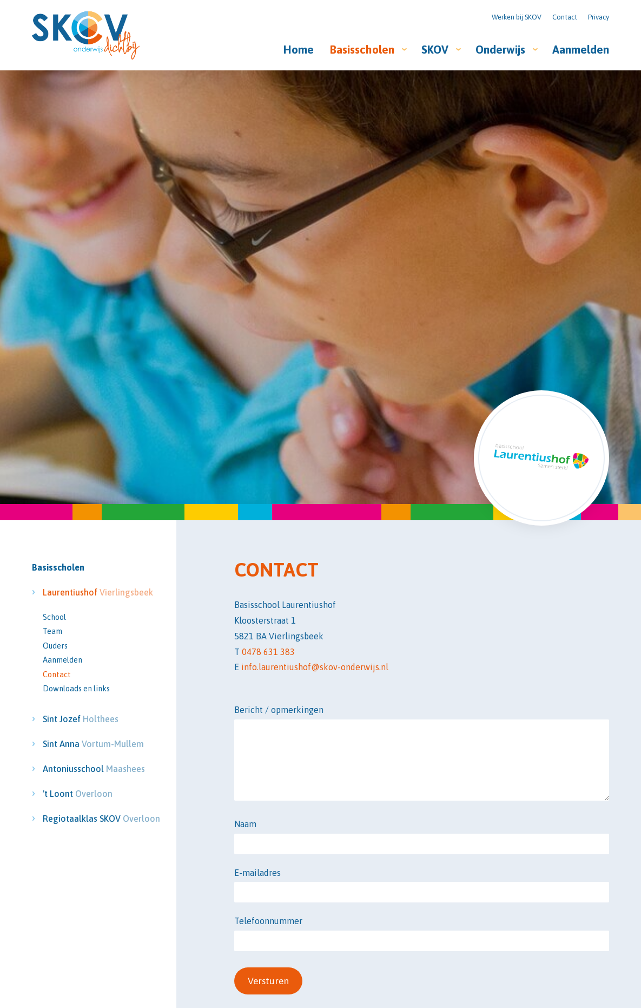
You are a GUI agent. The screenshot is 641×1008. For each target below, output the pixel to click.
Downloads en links (76, 688)
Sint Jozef (80, 719)
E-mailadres (257, 873)
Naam (245, 824)
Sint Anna (80, 744)
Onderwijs (500, 49)
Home (298, 49)
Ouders (55, 646)
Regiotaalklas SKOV (80, 818)
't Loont (78, 793)
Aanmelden (580, 49)
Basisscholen (362, 49)
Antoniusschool (80, 769)
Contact (564, 17)
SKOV (434, 49)
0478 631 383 (268, 652)
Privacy (598, 17)
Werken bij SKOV (516, 17)
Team (52, 631)
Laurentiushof (80, 592)
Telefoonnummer (268, 921)
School (54, 617)
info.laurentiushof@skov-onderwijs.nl (314, 667)
